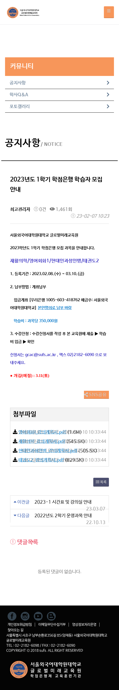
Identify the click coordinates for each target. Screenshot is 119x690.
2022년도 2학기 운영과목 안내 (63, 515)
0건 (40, 209)
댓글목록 (24, 542)
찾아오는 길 (15, 630)
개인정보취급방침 (20, 625)
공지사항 (59, 82)
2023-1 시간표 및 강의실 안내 (63, 502)
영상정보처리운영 (84, 625)
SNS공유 (95, 395)
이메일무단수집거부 (52, 625)
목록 (101, 482)
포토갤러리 (59, 106)
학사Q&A (59, 94)
